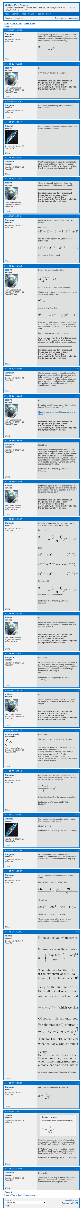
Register (40, 14)
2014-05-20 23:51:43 (13, 850)
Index (7, 14)
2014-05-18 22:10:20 (13, 614)
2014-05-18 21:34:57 (13, 519)
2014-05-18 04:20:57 (13, 179)
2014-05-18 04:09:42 (13, 101)
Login (48, 14)
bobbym (9, 68)
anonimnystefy (12, 734)
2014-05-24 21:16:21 (13, 1111)
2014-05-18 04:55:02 (13, 441)
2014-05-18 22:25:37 (13, 654)
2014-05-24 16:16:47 (13, 871)
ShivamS (9, 126)
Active (63, 18)
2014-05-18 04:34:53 (13, 266)
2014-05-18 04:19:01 (13, 158)
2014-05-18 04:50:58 (13, 396)
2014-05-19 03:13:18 (13, 730)
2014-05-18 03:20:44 (13, 64)
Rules (23, 14)
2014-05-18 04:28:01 (13, 216)
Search (31, 14)
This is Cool (16, 23)
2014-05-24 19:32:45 (13, 932)
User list (15, 14)
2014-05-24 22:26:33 (13, 1169)
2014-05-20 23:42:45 (13, 815)
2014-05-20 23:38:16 (13, 771)
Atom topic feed (72, 1200)
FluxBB (75, 1203)
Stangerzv (9, 34)
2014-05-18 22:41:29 (13, 690)
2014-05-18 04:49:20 (13, 369)
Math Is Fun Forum (16, 5)
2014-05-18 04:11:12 (13, 122)
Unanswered (73, 18)
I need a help (29, 23)
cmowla (8, 936)
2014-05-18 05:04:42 (13, 482)
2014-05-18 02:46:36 (13, 30)
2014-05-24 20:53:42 (13, 1083)
